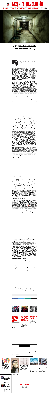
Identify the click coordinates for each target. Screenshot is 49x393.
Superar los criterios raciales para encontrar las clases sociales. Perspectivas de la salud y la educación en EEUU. (15, 317)
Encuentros (19, 8)
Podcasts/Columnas (26, 8)
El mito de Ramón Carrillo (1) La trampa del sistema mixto (24, 366)
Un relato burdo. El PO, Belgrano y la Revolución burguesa (14, 375)
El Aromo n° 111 (27, 50)
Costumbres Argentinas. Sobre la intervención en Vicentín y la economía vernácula (33, 367)
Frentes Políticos (5, 8)
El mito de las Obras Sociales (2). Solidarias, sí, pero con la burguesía (33, 316)
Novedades (31, 50)
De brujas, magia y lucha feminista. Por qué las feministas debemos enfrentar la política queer (5, 365)
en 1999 (29, 205)
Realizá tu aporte (35, 8)
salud (26, 300)
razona (33, 235)
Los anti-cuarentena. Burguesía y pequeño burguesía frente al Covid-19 (43, 367)
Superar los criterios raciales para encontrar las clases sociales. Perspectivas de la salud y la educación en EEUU (24, 317)
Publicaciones (12, 8)
